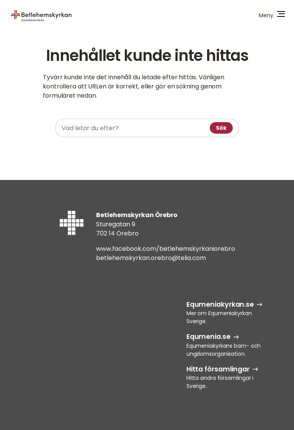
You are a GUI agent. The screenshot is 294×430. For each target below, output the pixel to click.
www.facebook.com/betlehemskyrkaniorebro (165, 248)
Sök (221, 128)
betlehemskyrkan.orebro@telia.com (151, 257)
